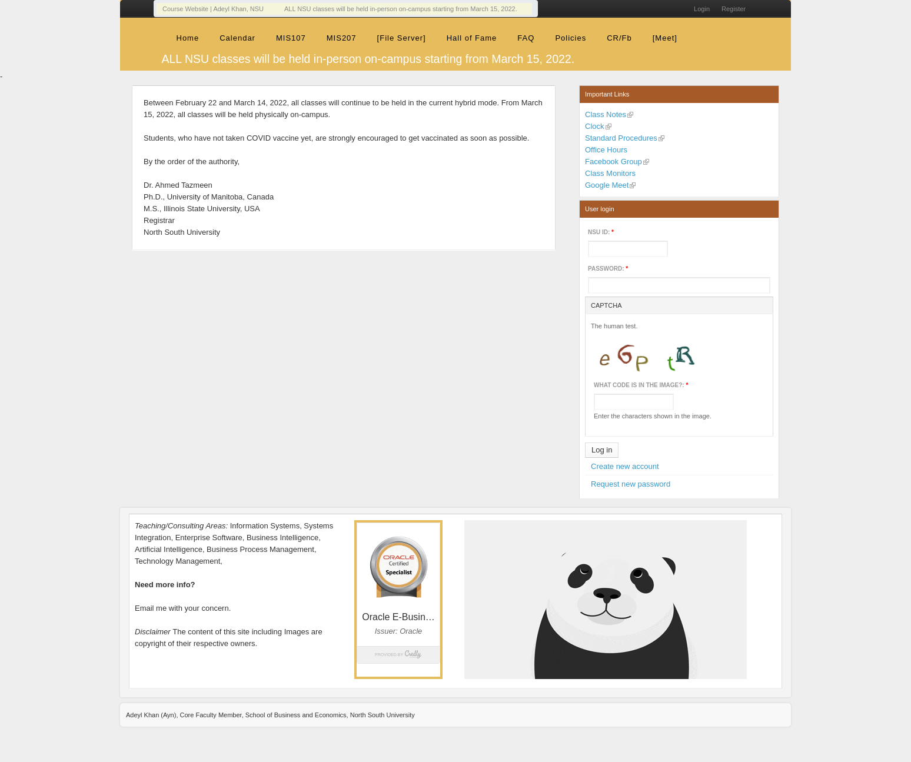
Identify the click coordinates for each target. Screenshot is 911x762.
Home (188, 38)
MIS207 (342, 38)
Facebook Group (613, 161)
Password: (608, 268)
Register (734, 8)
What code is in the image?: (641, 385)
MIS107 (291, 38)
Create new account (625, 466)
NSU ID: (601, 232)
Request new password (630, 484)
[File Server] (401, 38)
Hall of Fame (472, 38)
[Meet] (665, 38)
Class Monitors (610, 173)
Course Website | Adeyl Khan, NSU (213, 8)
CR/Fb (619, 38)
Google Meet (607, 185)
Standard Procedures (621, 138)
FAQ (525, 38)
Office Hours (606, 149)
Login (702, 8)
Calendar (237, 38)
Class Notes (605, 114)
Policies (570, 38)
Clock (594, 126)
